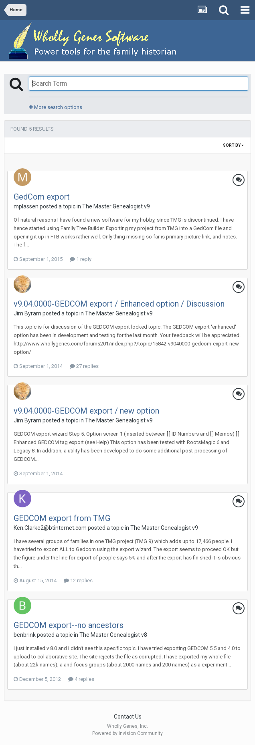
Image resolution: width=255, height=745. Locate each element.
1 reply (80, 259)
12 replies (78, 580)
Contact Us (128, 716)
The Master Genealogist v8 (113, 635)
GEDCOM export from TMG (62, 518)
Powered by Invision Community (127, 733)
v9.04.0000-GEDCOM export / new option (86, 411)
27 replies (84, 366)
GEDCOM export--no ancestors (68, 625)
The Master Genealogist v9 (116, 206)
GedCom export (42, 197)
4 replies (81, 679)
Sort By (233, 145)
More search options (55, 107)
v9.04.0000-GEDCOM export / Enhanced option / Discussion (119, 304)
